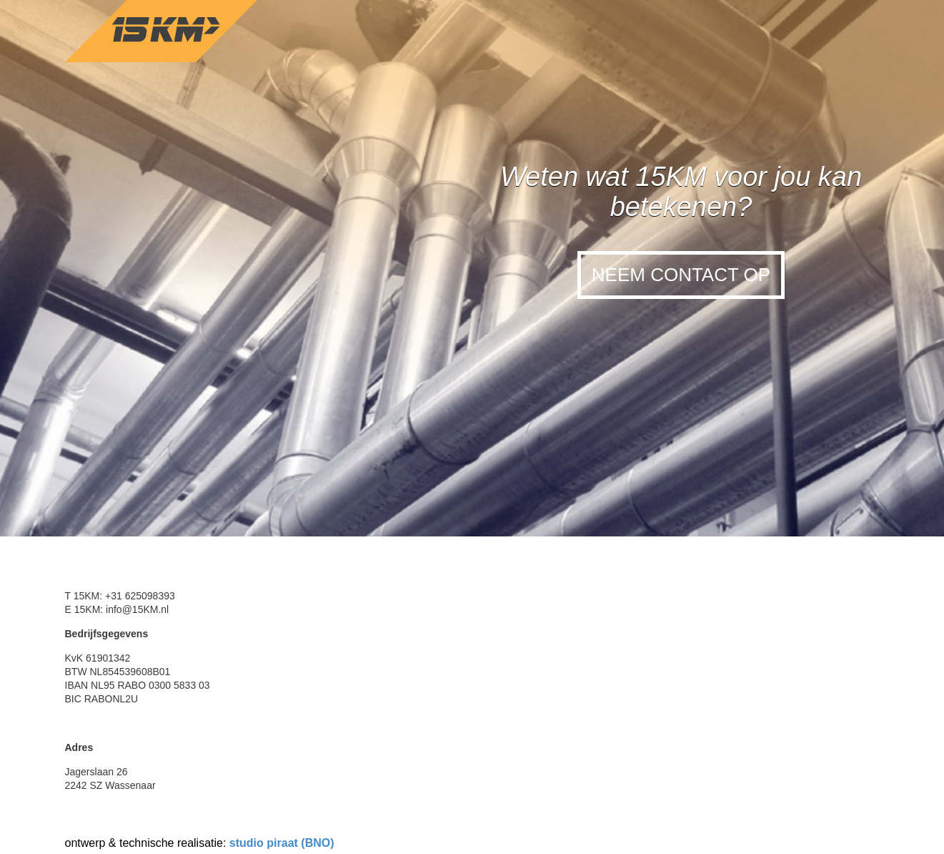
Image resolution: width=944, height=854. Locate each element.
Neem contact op (681, 274)
